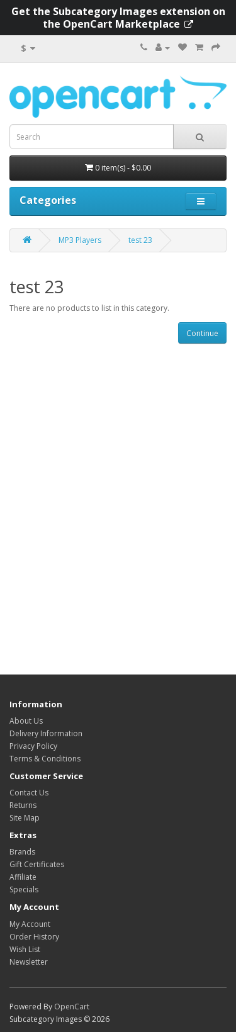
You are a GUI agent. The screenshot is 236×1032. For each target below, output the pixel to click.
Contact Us (28, 792)
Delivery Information (45, 733)
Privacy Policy (33, 746)
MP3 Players (80, 240)
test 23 (140, 240)
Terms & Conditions (45, 758)
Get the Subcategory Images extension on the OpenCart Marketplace (118, 17)
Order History (34, 936)
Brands (22, 851)
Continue (202, 333)
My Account (29, 924)
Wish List (24, 949)
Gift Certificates (36, 864)
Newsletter (28, 961)
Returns (23, 805)
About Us (26, 720)
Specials (23, 889)
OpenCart (71, 1006)
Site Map (24, 817)
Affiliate (23, 877)
